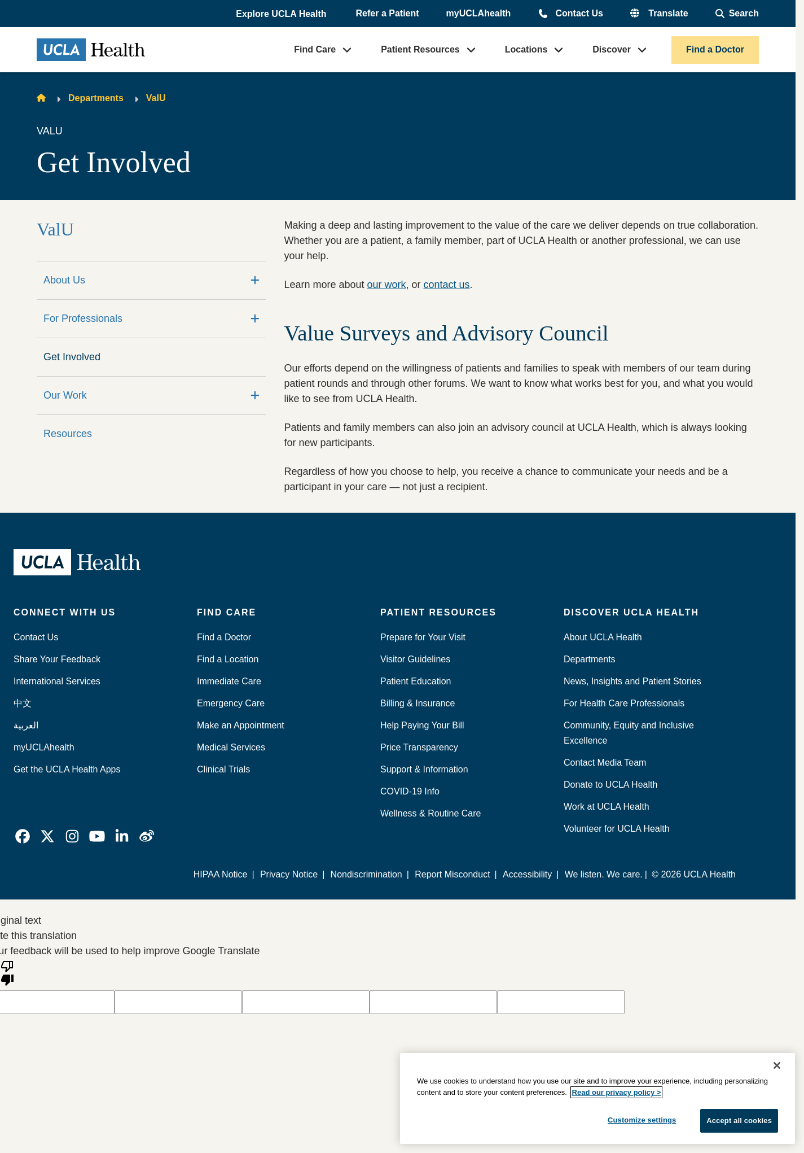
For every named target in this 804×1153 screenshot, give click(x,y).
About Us (64, 280)
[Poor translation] (7, 972)
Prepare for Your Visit (422, 637)
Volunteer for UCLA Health (617, 828)
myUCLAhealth (478, 13)
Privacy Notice (289, 874)
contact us (447, 284)
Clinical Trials (223, 769)
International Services (57, 681)
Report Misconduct (452, 874)
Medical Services (231, 747)
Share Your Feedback (57, 659)
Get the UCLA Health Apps (67, 769)
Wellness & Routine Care (430, 813)
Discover (611, 49)
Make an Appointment (240, 725)
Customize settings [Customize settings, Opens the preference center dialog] (642, 1120)
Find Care (315, 49)
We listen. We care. (604, 874)
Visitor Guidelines (415, 659)
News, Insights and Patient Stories (632, 681)
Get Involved (71, 357)
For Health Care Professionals (624, 703)
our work (386, 284)
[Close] (777, 1065)
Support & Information (424, 769)
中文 (23, 703)
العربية (26, 725)
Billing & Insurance (417, 703)
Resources (67, 433)
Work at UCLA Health (606, 806)
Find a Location (227, 659)
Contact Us (579, 13)
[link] (23, 836)
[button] (282, 14)
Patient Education (415, 681)
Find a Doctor (715, 49)
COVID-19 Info (410, 791)
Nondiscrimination (366, 874)
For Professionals (82, 318)
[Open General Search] (737, 13)
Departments (96, 98)
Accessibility (527, 874)
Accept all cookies (739, 1120)
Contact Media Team (605, 762)
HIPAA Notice (221, 874)
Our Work (65, 395)
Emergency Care (231, 703)
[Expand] (255, 280)
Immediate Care (229, 681)
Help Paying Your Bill (422, 725)
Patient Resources (420, 49)
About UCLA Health (603, 637)
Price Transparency (419, 747)
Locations (526, 49)
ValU (156, 98)
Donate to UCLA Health (610, 784)
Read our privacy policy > (616, 1092)
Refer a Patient (387, 13)
